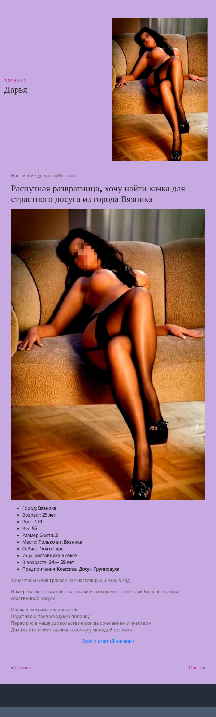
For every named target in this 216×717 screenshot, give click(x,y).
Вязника (15, 80)
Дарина (22, 667)
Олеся (195, 667)
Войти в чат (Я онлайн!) (108, 641)
